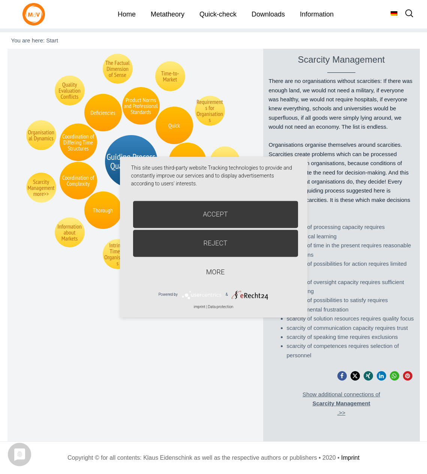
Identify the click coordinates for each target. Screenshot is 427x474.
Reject (215, 243)
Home (127, 14)
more (215, 272)
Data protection (220, 307)
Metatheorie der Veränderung (35, 14)
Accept (215, 214)
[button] (342, 376)
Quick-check (218, 14)
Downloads (268, 14)
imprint (199, 307)
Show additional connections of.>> (341, 403)
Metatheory (167, 14)
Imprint (350, 457)
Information (317, 14)
